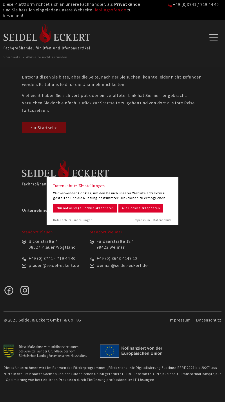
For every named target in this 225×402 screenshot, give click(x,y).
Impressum (142, 220)
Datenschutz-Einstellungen (73, 220)
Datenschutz (162, 220)
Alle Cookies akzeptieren (141, 208)
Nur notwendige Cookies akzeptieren (85, 208)
